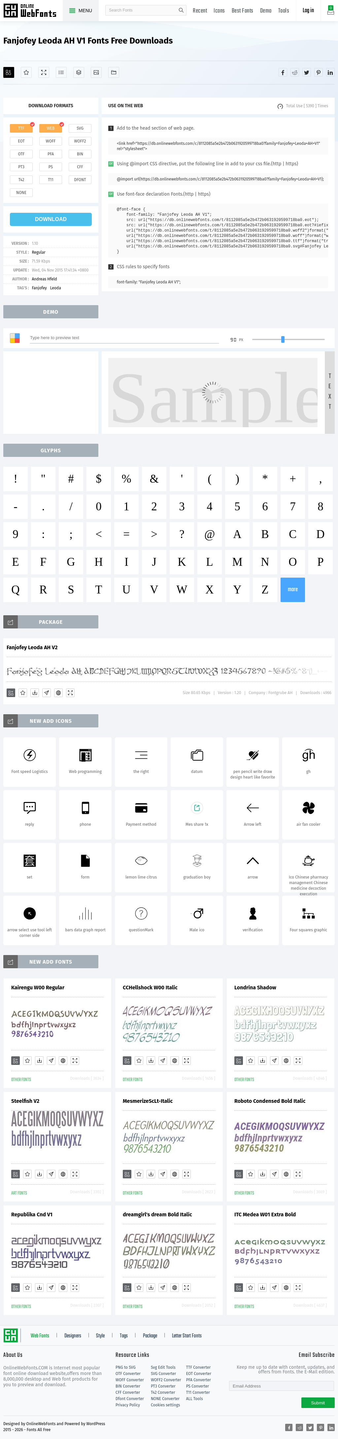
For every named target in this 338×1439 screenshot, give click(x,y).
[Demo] (43, 72)
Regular (38, 252)
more (293, 589)
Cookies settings (165, 1405)
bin (80, 154)
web (51, 128)
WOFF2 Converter (166, 1380)
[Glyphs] (61, 72)
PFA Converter (198, 1380)
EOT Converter (198, 1373)
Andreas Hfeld (44, 279)
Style (100, 1336)
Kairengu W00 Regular (37, 987)
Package (150, 1336)
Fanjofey (39, 288)
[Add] (8, 72)
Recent (200, 11)
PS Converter (197, 1386)
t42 (21, 179)
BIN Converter (128, 1386)
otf (21, 154)
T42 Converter (163, 1392)
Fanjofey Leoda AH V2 (32, 647)
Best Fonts (243, 11)
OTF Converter (128, 1373)
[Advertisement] (52, 392)
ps (51, 167)
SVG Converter (163, 1373)
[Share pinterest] (318, 72)
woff (50, 141)
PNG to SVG (126, 1367)
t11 (50, 179)
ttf (21, 128)
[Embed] (58, 692)
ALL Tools (194, 1398)
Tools (283, 11)
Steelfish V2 (25, 1101)
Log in (308, 11)
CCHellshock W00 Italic (150, 987)
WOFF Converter (130, 1380)
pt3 (21, 167)
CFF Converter (128, 1392)
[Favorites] (26, 72)
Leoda (55, 288)
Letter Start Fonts (187, 1336)
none (21, 192)
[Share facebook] (283, 72)
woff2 (80, 141)
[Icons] (96, 72)
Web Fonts (40, 1336)
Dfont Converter (130, 1398)
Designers (72, 1336)
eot (21, 141)
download (51, 219)
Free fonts (33, 11)
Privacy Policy (128, 1405)
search (181, 10)
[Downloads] (34, 692)
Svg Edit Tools (163, 1367)
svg (80, 128)
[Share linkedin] (330, 72)
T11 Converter (198, 1392)
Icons (219, 11)
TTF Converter (198, 1367)
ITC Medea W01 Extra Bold (265, 1214)
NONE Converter (165, 1398)
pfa (51, 154)
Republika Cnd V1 (31, 1214)
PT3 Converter (163, 1386)
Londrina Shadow (255, 987)
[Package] (78, 72)
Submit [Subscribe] (318, 1402)
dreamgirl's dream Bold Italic (157, 1214)
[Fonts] (113, 72)
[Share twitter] (306, 72)
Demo (266, 11)
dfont (80, 179)
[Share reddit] (294, 72)
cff (80, 167)
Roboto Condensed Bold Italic (269, 1101)
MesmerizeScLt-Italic (148, 1101)
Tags (124, 1336)
